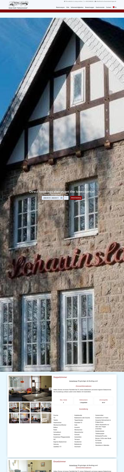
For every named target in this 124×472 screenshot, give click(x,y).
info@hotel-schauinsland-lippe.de (105, 1)
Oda (67, 7)
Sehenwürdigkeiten (77, 7)
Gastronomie (100, 7)
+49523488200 (88, 1)
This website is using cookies (73, 1)
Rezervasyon (60, 7)
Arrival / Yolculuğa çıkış (52, 194)
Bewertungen (89, 7)
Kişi (66, 194)
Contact (108, 7)
